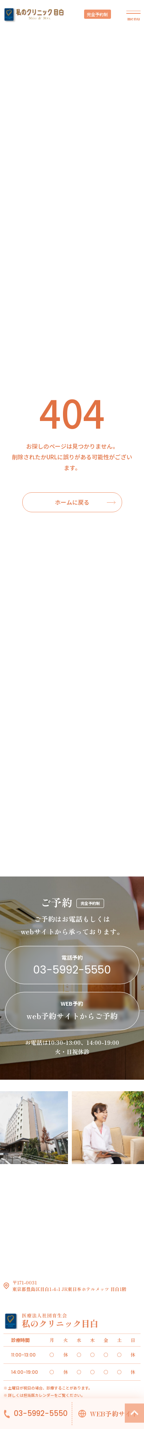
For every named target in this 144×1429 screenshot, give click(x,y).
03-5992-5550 (41, 1413)
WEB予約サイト (114, 1413)
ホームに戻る (72, 502)
